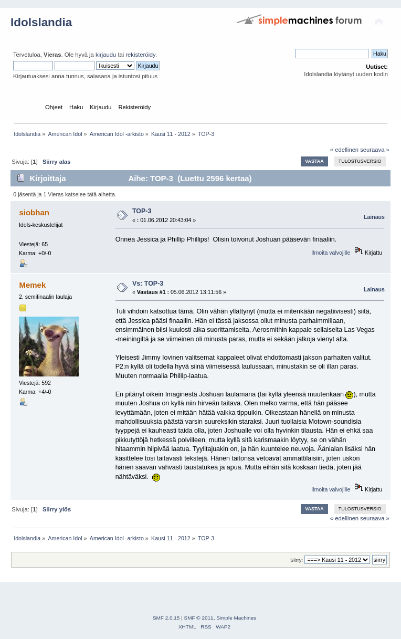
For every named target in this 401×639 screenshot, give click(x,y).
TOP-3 (142, 211)
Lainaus (374, 217)
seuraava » (374, 149)
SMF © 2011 (199, 618)
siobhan (34, 212)
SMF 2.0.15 (166, 618)
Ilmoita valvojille (330, 252)
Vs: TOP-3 (147, 283)
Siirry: (296, 560)
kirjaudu (106, 54)
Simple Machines (236, 618)
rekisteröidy (140, 54)
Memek (32, 284)
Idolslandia (41, 22)
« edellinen (344, 149)
